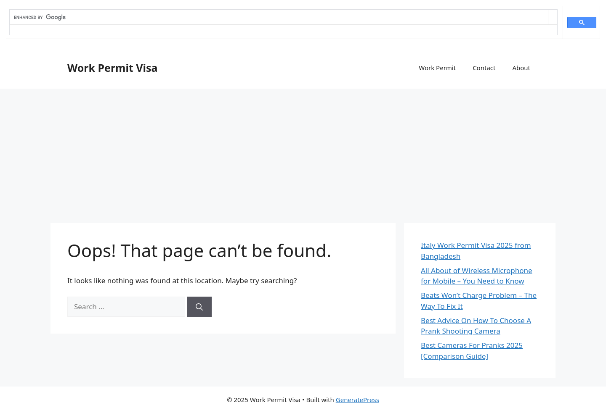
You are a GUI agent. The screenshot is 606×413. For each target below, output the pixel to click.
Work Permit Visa (112, 68)
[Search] (199, 307)
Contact (484, 67)
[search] (279, 17)
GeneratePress (357, 399)
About (521, 67)
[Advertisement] (303, 151)
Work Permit (437, 67)
